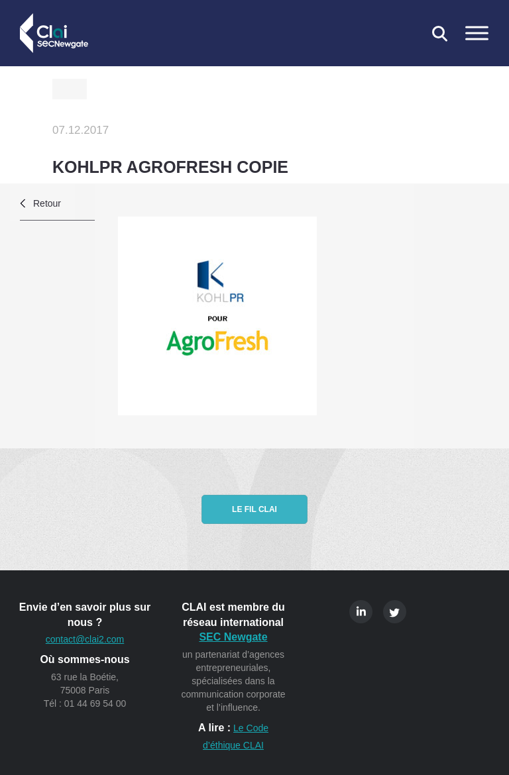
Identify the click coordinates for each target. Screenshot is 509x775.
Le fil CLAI (254, 509)
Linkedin (360, 611)
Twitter (394, 611)
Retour (47, 203)
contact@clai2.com (85, 639)
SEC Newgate (233, 637)
